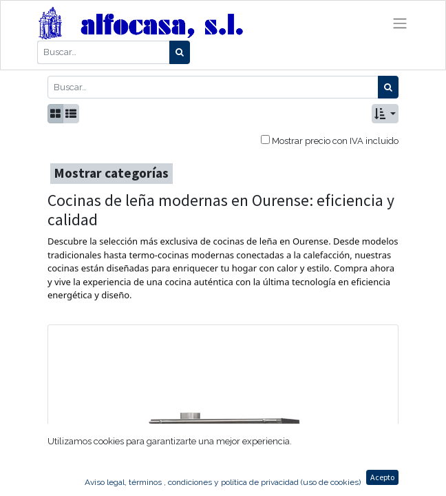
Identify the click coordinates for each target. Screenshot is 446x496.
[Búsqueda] (179, 52)
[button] (385, 113)
